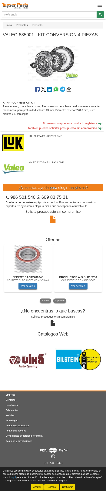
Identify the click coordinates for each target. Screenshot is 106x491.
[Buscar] (100, 14)
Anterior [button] (45, 300)
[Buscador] (49, 14)
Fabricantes (12, 410)
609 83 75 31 (52, 197)
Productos (22, 25)
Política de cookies (16, 430)
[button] (69, 90)
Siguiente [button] (60, 300)
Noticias (10, 415)
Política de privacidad (17, 425)
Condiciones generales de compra (24, 436)
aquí (100, 123)
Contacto (10, 400)
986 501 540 (22, 197)
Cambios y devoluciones (19, 441)
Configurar (67, 487)
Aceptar (37, 487)
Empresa (10, 395)
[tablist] (53, 274)
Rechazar (51, 487)
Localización (12, 405)
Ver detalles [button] (28, 286)
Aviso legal (12, 420)
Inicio (9, 25)
